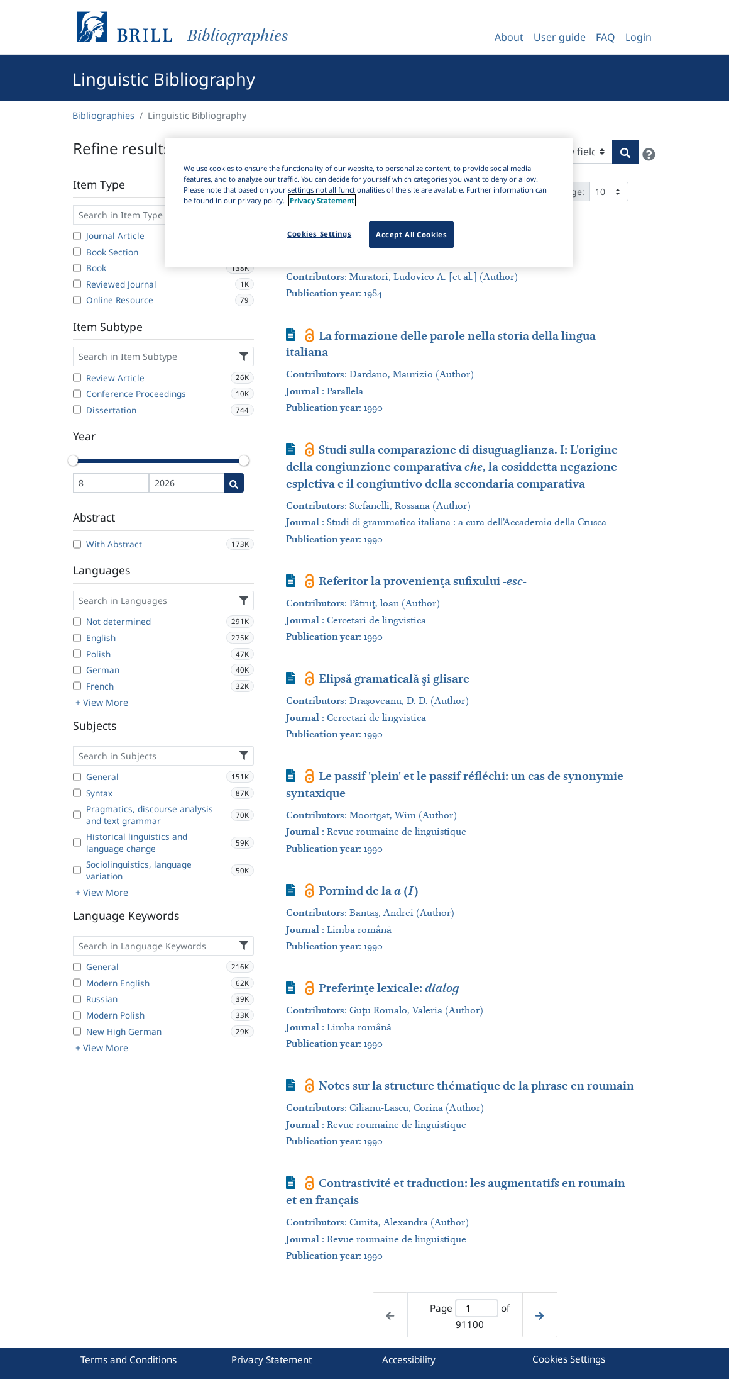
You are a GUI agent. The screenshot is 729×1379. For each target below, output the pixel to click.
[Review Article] (77, 377)
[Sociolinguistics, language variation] (77, 870)
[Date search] (234, 483)
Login (638, 37)
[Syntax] (77, 792)
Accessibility (409, 1359)
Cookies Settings (568, 1359)
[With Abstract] (77, 544)
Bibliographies (103, 115)
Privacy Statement (271, 1359)
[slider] (73, 460)
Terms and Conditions (128, 1359)
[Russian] (77, 999)
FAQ (605, 37)
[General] (77, 777)
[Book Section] (77, 251)
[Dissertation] (77, 409)
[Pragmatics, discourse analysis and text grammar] (77, 814)
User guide (560, 37)
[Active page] (476, 1308)
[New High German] (77, 1031)
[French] (77, 685)
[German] (77, 670)
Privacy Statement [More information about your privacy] (322, 200)
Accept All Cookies (411, 234)
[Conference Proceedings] (77, 394)
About (509, 37)
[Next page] (539, 1315)
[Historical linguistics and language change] (77, 842)
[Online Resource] (77, 300)
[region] (369, 202)
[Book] (77, 268)
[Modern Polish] (77, 1015)
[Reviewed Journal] (77, 283)
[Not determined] (77, 621)
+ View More (101, 702)
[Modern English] (77, 982)
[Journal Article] (77, 236)
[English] (77, 638)
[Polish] (77, 653)
